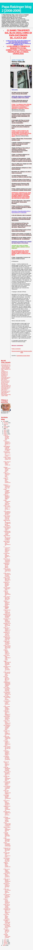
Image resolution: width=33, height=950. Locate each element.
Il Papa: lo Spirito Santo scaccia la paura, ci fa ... (7, 459)
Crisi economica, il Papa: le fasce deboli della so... (7, 896)
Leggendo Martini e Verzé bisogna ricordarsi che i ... (7, 865)
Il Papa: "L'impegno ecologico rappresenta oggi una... (7, 491)
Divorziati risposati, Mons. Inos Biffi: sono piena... (6, 678)
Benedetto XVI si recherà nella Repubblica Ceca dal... (7, 616)
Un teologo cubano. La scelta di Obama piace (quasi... (7, 743)
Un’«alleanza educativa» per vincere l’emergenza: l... (7, 758)
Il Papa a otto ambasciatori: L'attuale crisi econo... (7, 738)
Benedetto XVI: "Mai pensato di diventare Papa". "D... (7, 638)
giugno (5, 432)
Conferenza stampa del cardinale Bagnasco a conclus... (7, 753)
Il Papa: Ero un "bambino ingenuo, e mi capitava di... (7, 629)
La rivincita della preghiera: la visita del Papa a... (7, 783)
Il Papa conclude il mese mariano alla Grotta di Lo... (7, 611)
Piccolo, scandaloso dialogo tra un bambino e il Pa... (7, 443)
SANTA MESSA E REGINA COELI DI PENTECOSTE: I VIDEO (7, 448)
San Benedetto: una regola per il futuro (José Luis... (7, 860)
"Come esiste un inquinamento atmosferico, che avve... (7, 513)
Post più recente (16, 351)
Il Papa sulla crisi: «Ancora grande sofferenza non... (7, 891)
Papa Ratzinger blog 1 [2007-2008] (5, 395)
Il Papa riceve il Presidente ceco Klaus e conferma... (7, 643)
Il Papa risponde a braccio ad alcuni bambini (7, 674)
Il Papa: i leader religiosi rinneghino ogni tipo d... (7, 708)
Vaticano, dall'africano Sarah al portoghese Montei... (7, 603)
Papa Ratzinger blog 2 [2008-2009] (16, 8)
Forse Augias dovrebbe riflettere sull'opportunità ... (7, 797)
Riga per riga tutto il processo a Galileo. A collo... (6, 764)
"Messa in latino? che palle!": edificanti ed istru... (7, 773)
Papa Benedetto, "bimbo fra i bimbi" (7, 588)
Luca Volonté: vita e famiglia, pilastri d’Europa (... (7, 916)
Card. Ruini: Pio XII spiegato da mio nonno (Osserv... (7, 926)
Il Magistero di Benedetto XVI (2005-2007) (4, 375)
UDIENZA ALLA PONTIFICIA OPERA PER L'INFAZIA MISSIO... (7, 684)
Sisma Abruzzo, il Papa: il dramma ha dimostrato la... (7, 885)
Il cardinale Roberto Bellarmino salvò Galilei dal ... (7, 834)
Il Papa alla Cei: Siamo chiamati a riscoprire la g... (7, 875)
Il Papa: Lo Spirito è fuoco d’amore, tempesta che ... (7, 481)
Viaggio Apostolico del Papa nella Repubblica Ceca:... (7, 663)
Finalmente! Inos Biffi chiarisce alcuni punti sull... (7, 850)
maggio (5, 433)
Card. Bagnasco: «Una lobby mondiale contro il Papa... (7, 727)
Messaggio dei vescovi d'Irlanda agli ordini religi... (7, 921)
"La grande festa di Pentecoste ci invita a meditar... (7, 533)
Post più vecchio (27, 351)
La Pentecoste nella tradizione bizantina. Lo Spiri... (7, 555)
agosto (5, 430)
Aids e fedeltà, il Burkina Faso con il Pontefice (7, 698)
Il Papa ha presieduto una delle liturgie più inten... (6, 437)
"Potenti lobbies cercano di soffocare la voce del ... (7, 718)
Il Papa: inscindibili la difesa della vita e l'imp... (7, 840)
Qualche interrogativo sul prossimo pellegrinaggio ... (7, 844)
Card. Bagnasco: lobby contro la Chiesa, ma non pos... (7, 694)
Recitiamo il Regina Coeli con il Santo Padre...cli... (7, 486)
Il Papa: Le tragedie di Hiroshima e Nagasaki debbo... (7, 497)
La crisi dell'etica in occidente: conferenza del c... (7, 788)
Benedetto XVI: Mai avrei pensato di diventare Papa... (7, 584)
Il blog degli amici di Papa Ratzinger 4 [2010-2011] (5, 388)
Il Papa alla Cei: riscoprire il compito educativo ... (7, 906)
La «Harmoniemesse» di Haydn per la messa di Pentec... (7, 549)
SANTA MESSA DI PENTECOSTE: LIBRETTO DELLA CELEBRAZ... (7, 523)
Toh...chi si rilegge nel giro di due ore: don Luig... (6, 931)
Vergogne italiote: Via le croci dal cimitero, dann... (7, 469)
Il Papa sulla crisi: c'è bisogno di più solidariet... (7, 792)
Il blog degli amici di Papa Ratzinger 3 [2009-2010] (5, 392)
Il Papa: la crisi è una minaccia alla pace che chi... (7, 748)
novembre (6, 424)
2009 (4, 421)
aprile (5, 939)
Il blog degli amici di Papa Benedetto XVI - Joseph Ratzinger (5, 366)
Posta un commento (16, 348)
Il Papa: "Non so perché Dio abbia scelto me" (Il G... (7, 598)
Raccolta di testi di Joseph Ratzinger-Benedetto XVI (5, 382)
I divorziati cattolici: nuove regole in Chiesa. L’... (7, 936)
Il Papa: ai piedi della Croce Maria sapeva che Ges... (7, 579)
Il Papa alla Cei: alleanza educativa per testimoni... (7, 881)
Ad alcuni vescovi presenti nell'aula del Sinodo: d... (7, 901)
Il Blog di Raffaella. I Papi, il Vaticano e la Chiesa (5, 369)
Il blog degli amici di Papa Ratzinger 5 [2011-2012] (5, 378)
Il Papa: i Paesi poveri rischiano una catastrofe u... (7, 722)
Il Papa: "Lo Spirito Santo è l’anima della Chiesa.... (7, 475)
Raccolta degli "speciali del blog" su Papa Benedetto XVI (6, 385)
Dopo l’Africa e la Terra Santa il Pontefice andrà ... (7, 528)
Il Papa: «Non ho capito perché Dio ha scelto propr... (7, 647)
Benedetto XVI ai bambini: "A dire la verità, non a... (7, 625)
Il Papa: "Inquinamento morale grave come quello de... (7, 502)
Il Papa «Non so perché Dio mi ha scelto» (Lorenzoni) (7, 575)
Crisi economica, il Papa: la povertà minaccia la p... (7, 703)
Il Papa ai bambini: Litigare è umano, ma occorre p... (7, 652)
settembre (6, 427)
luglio (5, 431)
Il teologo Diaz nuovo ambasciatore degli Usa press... (7, 778)
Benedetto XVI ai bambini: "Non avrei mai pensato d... (7, 668)
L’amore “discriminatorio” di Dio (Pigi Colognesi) (7, 824)
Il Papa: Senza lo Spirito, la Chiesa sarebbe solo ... (7, 464)
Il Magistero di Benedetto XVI (4, 372)
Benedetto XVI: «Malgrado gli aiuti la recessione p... (7, 813)
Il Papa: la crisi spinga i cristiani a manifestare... (7, 871)
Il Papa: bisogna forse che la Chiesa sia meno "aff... (7, 517)
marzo (5, 941)
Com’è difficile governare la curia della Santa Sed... (7, 689)
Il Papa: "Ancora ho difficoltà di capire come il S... (7, 570)
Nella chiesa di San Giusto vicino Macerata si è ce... (7, 543)
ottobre (5, 426)
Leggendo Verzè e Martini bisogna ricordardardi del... (7, 808)
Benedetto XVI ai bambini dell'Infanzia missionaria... (7, 620)
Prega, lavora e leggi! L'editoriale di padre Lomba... (7, 657)
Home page (21, 351)
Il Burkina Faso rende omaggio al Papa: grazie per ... (7, 733)
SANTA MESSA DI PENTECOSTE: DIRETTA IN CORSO (7, 538)
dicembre (6, 422)
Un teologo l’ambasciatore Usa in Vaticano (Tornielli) (7, 819)
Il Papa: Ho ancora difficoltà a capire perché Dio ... (7, 593)
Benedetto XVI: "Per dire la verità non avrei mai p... (7, 634)
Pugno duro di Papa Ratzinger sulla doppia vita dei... (7, 802)
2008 (4, 945)
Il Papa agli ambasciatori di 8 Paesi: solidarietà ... (7, 769)
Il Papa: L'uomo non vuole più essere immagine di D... (7, 508)
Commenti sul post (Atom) (23, 355)
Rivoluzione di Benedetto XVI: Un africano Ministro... (6, 565)
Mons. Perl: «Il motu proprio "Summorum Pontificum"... (7, 560)
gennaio (6, 943)
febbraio (6, 942)
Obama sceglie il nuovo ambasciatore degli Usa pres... (7, 829)
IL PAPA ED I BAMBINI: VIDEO (6, 607)
